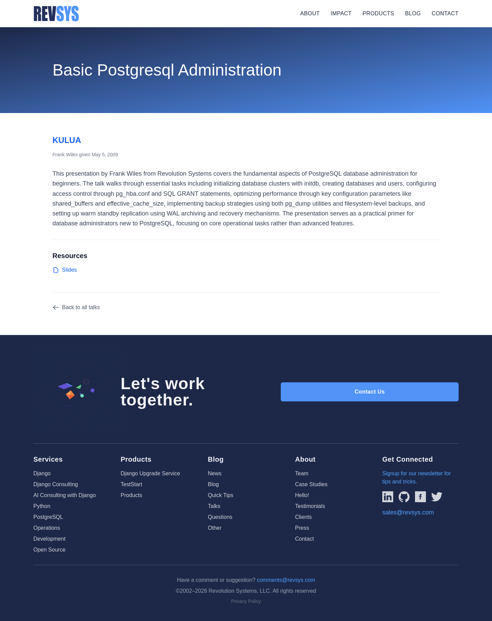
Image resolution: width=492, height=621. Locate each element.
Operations (46, 528)
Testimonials (310, 506)
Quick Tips (220, 495)
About (310, 13)
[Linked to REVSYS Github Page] (404, 496)
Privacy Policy (246, 601)
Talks (214, 506)
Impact (341, 13)
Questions (220, 517)
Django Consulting (55, 484)
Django (42, 473)
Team (301, 473)
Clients (303, 517)
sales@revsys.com (408, 512)
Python (41, 506)
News (214, 473)
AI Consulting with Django (64, 495)
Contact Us (370, 392)
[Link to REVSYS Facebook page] (420, 496)
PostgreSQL (48, 517)
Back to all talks (76, 307)
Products (378, 13)
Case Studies (311, 484)
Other (214, 528)
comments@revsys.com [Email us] (286, 580)
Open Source (49, 550)
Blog (413, 13)
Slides (64, 270)
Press (302, 528)
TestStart (131, 484)
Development (49, 539)
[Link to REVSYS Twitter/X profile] (436, 496)
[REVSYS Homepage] (56, 13)
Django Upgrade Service (150, 473)
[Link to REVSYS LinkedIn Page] (387, 496)
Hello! (302, 495)
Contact (445, 13)
